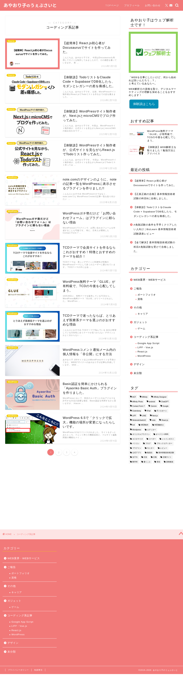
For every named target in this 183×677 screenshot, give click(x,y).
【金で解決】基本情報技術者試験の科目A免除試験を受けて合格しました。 (154, 247)
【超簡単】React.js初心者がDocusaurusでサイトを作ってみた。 (155, 183)
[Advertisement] (152, 494)
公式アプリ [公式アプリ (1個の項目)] (136, 453)
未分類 (138, 373)
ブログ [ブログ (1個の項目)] (148, 444)
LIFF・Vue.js (145, 347)
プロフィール (132, 5)
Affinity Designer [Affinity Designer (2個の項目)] (160, 397)
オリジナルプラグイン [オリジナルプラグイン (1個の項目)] (141, 434)
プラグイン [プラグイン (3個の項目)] (136, 448)
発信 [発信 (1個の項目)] (158, 462)
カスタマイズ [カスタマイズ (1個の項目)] (137, 439)
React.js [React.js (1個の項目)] (165, 420)
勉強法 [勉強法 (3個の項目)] (149, 453)
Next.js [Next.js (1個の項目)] (155, 416)
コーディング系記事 (146, 336)
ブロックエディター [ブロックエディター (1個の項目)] (164, 444)
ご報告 (138, 288)
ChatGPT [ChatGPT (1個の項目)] (165, 402)
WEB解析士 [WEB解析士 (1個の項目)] (159, 425)
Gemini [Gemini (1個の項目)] (153, 406)
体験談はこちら (144, 104)
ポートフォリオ (147, 294)
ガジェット (140, 322)
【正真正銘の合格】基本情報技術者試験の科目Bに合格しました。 (154, 196)
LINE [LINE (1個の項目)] (144, 416)
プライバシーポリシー (18, 670)
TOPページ (112, 5)
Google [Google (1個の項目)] (166, 406)
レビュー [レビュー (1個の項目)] (163, 448)
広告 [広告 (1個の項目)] (145, 457)
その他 (138, 307)
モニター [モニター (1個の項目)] (150, 448)
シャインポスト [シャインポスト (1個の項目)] (168, 439)
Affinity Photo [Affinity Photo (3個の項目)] (137, 402)
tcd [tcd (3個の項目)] (133, 425)
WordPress (144, 356)
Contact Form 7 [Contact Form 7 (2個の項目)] (138, 406)
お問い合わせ (152, 5)
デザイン (139, 364)
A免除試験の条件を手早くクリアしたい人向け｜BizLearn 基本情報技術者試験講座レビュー (155, 229)
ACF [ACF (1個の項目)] (134, 397)
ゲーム (141, 328)
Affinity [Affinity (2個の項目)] (144, 397)
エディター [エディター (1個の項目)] (151, 430)
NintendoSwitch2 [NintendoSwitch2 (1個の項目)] (139, 420)
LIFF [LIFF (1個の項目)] (134, 416)
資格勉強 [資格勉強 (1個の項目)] (169, 462)
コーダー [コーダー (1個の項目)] (152, 439)
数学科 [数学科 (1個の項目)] (135, 462)
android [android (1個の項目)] (152, 402)
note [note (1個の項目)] (153, 420)
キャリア (143, 314)
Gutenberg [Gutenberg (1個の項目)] (136, 411)
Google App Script (149, 343)
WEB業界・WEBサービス (150, 279)
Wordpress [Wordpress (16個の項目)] (136, 430)
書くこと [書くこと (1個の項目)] (147, 462)
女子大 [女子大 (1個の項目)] (135, 457)
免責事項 (38, 670)
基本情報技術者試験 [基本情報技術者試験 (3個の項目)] (166, 453)
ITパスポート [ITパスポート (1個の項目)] (162, 411)
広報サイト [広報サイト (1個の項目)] (167, 457)
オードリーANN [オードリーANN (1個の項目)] (162, 434)
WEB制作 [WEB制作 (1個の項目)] (145, 425)
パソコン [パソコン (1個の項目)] (135, 444)
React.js (142, 351)
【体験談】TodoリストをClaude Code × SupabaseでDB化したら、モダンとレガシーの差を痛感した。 (155, 211)
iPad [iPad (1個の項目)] (149, 411)
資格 (140, 299)
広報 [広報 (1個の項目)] (155, 457)
